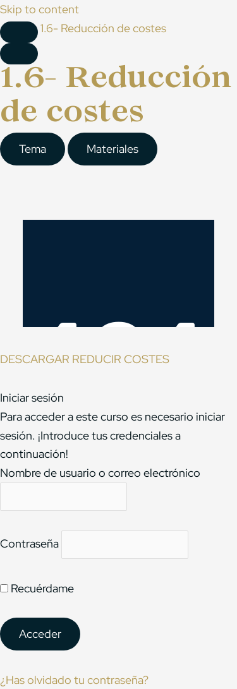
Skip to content (39, 9)
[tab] (32, 149)
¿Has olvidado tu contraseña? (74, 680)
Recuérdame (37, 588)
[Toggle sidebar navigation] (19, 32)
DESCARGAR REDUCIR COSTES (84, 359)
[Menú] (19, 53)
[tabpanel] (118, 257)
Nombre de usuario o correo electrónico (100, 472)
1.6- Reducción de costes (103, 28)
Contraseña (29, 544)
